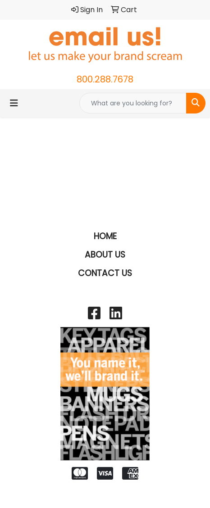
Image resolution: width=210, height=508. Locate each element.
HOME (105, 236)
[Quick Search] (133, 103)
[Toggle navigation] (14, 103)
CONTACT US (105, 273)
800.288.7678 (105, 79)
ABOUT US (105, 255)
